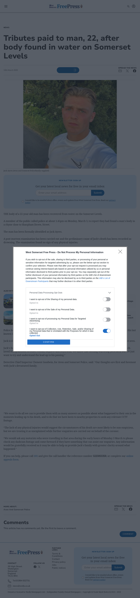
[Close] (121, 252)
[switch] (107, 299)
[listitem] (70, 292)
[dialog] (70, 299)
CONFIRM (48, 342)
